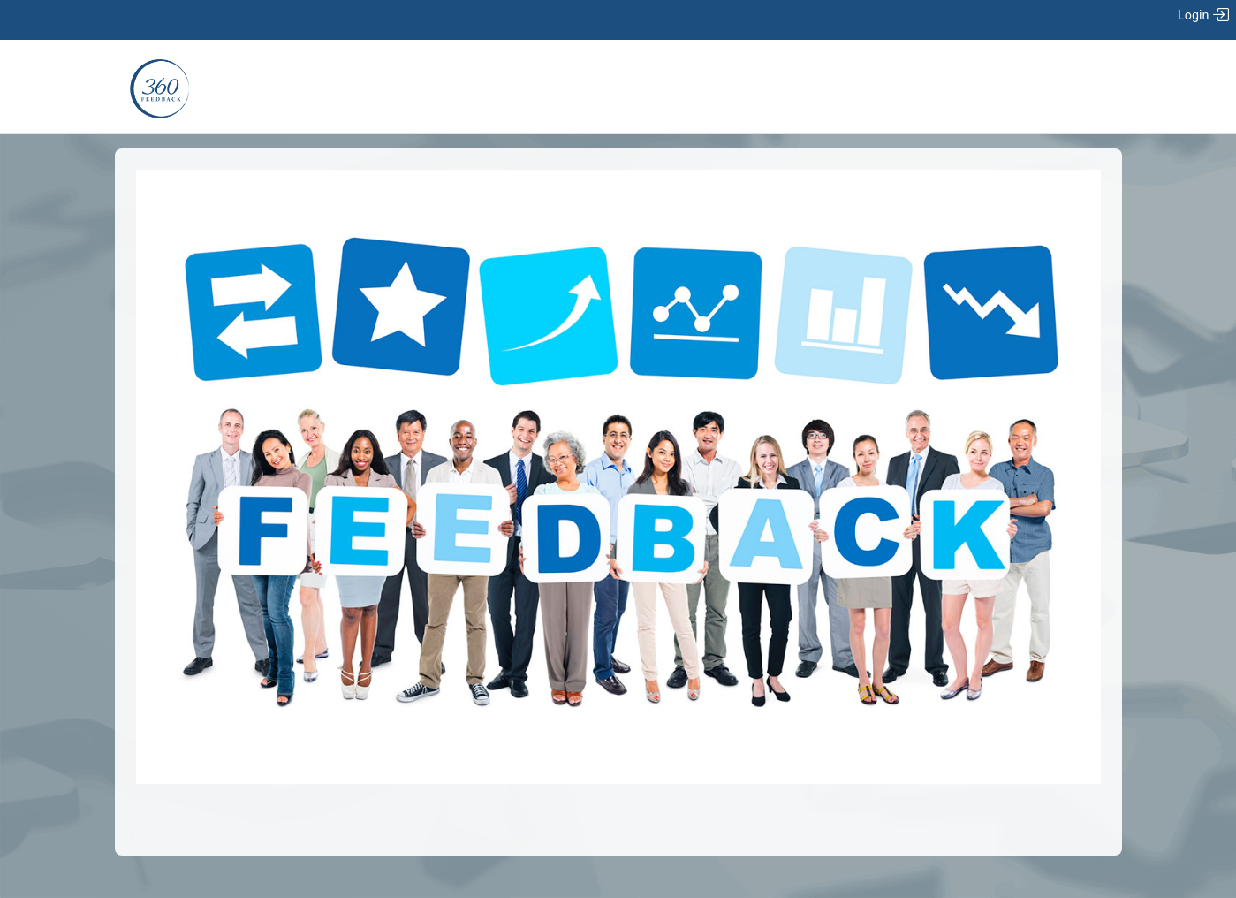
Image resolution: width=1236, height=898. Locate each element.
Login (1203, 15)
